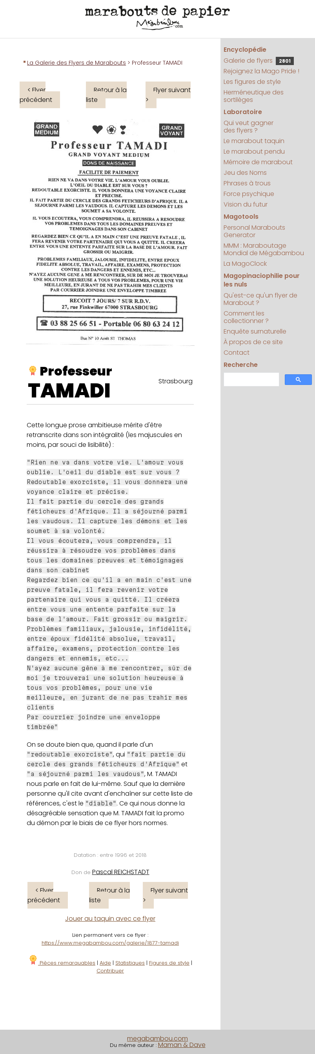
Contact (236, 352)
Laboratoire (243, 111)
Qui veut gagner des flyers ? (248, 126)
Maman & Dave (182, 1044)
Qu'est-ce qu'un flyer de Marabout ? (260, 299)
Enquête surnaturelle (255, 331)
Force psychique (249, 193)
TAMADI (69, 391)
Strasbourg (175, 381)
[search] (251, 380)
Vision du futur (246, 204)
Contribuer (110, 970)
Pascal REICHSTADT (120, 871)
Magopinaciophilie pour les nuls (262, 280)
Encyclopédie (245, 49)
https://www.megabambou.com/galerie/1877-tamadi (110, 943)
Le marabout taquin (254, 140)
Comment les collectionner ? (246, 317)
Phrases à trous (247, 183)
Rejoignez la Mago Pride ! (261, 71)
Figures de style (169, 963)
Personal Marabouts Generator (254, 231)
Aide (105, 963)
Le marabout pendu (254, 151)
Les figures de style (252, 81)
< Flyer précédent (36, 94)
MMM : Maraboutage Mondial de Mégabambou (264, 249)
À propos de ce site (253, 341)
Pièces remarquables (61, 963)
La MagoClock (245, 263)
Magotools (241, 216)
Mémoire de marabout (258, 162)
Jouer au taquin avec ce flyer (110, 918)
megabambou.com (157, 1038)
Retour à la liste (106, 94)
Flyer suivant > (168, 94)
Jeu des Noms (245, 172)
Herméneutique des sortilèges (254, 96)
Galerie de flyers (259, 60)
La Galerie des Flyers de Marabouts (76, 63)
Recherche (241, 364)
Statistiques (130, 963)
